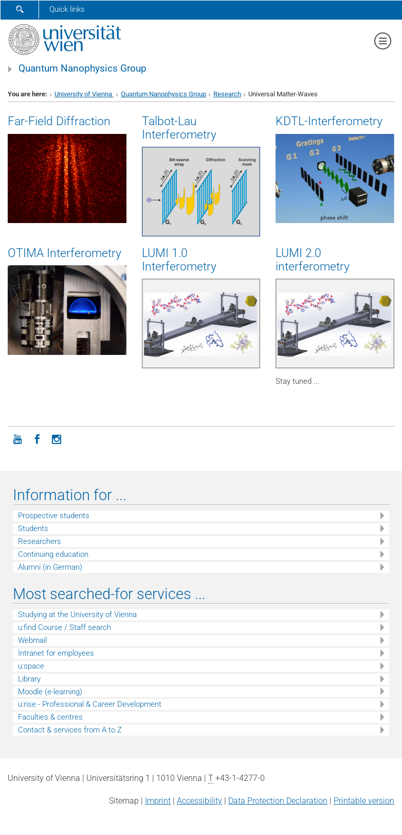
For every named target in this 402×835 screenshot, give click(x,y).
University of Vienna (84, 94)
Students (33, 528)
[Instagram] (56, 438)
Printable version (364, 801)
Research (227, 94)
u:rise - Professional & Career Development (89, 704)
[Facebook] (37, 438)
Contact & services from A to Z (70, 730)
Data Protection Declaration (277, 801)
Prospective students (53, 515)
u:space (31, 666)
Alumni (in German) (50, 567)
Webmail (32, 640)
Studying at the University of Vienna (77, 614)
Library (29, 679)
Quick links (67, 9)
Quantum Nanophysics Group (83, 68)
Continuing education (53, 554)
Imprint (158, 801)
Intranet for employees (56, 653)
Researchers (39, 541)
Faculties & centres (50, 717)
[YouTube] (17, 438)
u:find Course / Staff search (64, 627)
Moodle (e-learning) (50, 691)
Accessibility (199, 801)
